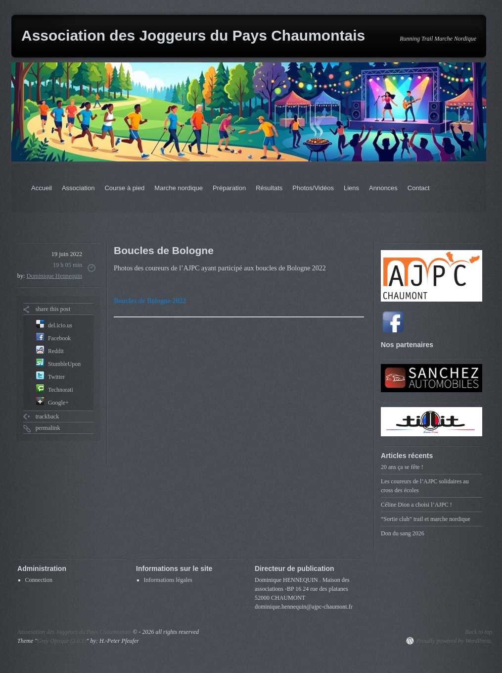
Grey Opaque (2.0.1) (62, 640)
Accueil (41, 188)
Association (78, 188)
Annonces (383, 188)
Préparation (229, 188)
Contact (419, 188)
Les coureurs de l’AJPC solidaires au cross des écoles (425, 486)
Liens (351, 188)
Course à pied (124, 188)
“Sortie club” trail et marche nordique (425, 519)
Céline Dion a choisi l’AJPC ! (416, 504)
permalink (48, 427)
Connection (38, 579)
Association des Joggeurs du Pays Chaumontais (193, 35)
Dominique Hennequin (55, 275)
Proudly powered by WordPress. (454, 640)
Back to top (478, 631)
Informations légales (168, 579)
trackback (47, 416)
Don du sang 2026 (402, 533)
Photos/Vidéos (313, 188)
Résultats (269, 188)
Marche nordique (178, 188)
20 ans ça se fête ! (402, 467)
